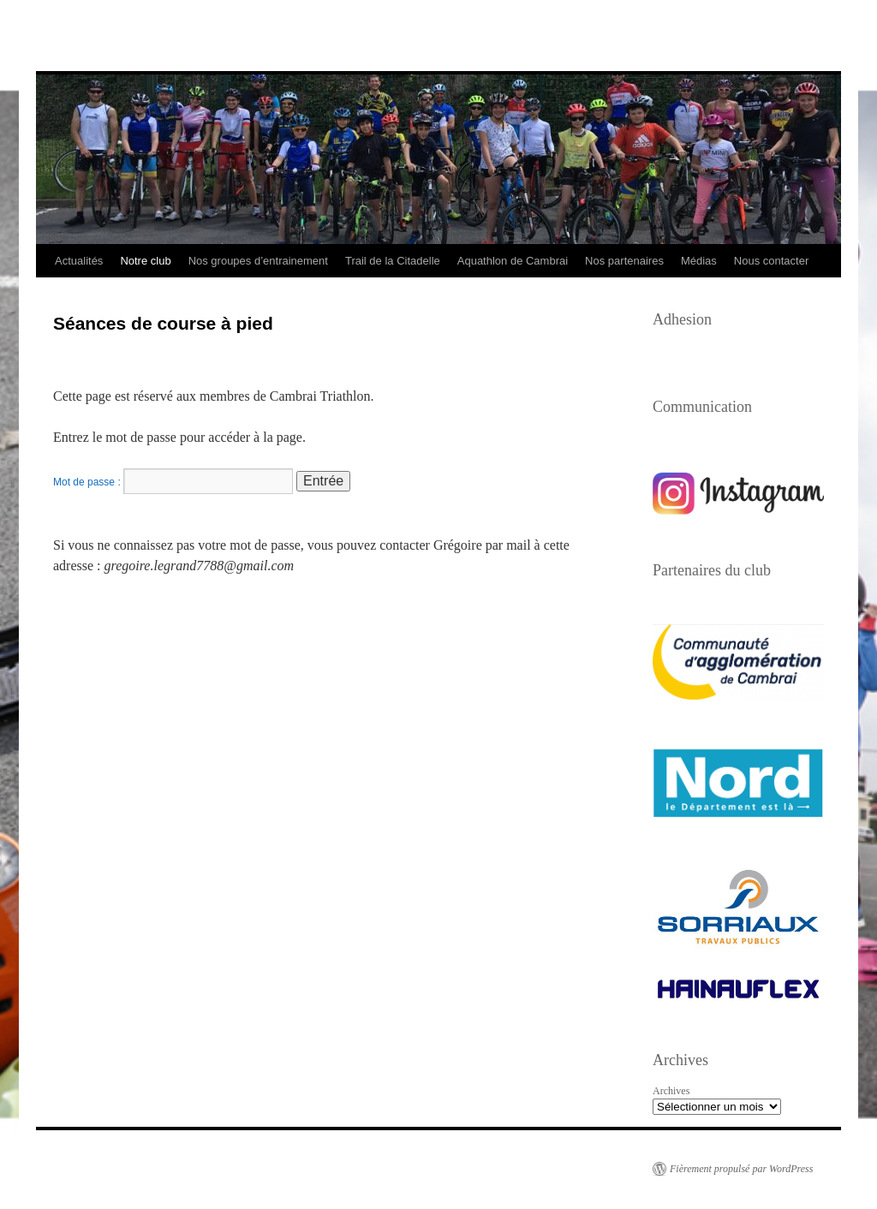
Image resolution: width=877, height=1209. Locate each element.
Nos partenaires (624, 260)
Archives (671, 1091)
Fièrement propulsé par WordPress (741, 1169)
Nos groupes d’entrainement (258, 260)
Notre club (145, 260)
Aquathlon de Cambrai (512, 260)
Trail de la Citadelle (392, 260)
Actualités (79, 260)
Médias (699, 260)
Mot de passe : (173, 482)
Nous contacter (771, 260)
